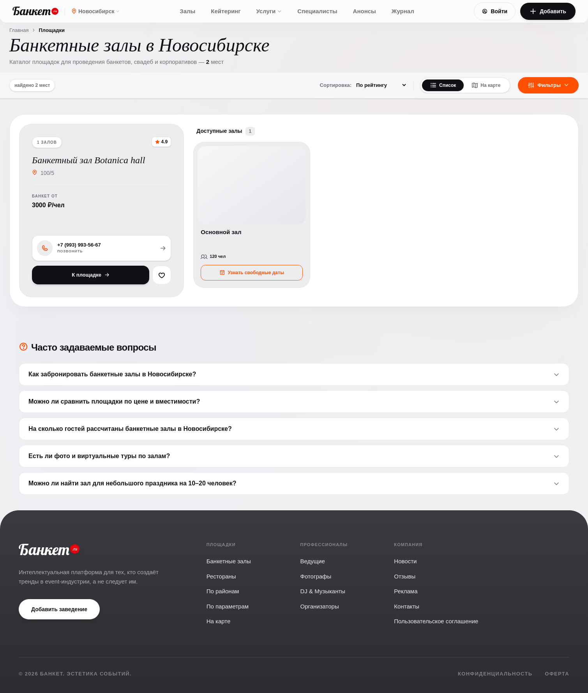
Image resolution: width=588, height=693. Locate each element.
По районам (223, 591)
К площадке (90, 275)
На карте (485, 85)
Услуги (269, 11)
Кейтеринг (225, 11)
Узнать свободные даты (251, 272)
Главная (18, 30)
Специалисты (317, 11)
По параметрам (228, 606)
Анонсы (364, 11)
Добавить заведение (59, 609)
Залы (187, 11)
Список (443, 85)
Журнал (403, 11)
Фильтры (548, 85)
